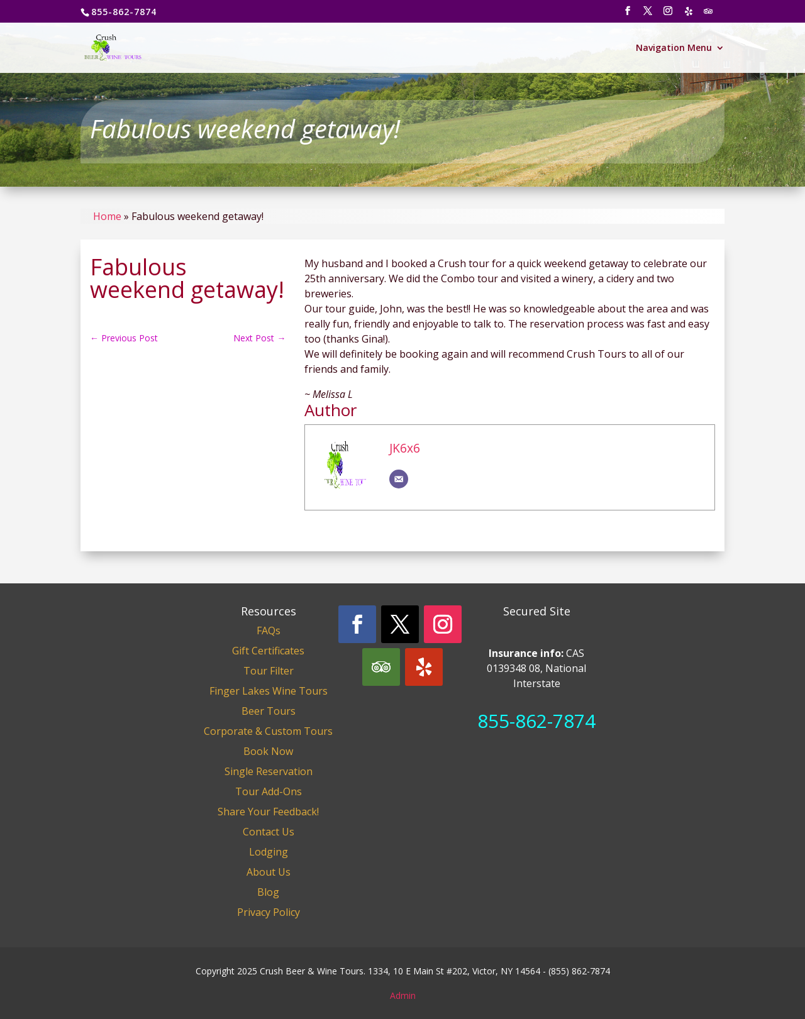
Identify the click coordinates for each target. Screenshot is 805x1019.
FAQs (268, 630)
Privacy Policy (268, 912)
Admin (403, 995)
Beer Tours (269, 711)
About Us (269, 872)
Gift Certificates (268, 651)
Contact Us (268, 832)
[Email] (398, 479)
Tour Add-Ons (268, 791)
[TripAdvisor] (708, 15)
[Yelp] (689, 15)
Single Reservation (269, 771)
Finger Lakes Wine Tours (268, 691)
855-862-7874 (536, 721)
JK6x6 (404, 447)
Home (107, 216)
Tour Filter (268, 671)
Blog (268, 892)
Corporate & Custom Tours (268, 731)
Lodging (268, 852)
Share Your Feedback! (268, 811)
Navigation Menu (674, 48)
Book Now (268, 751)
